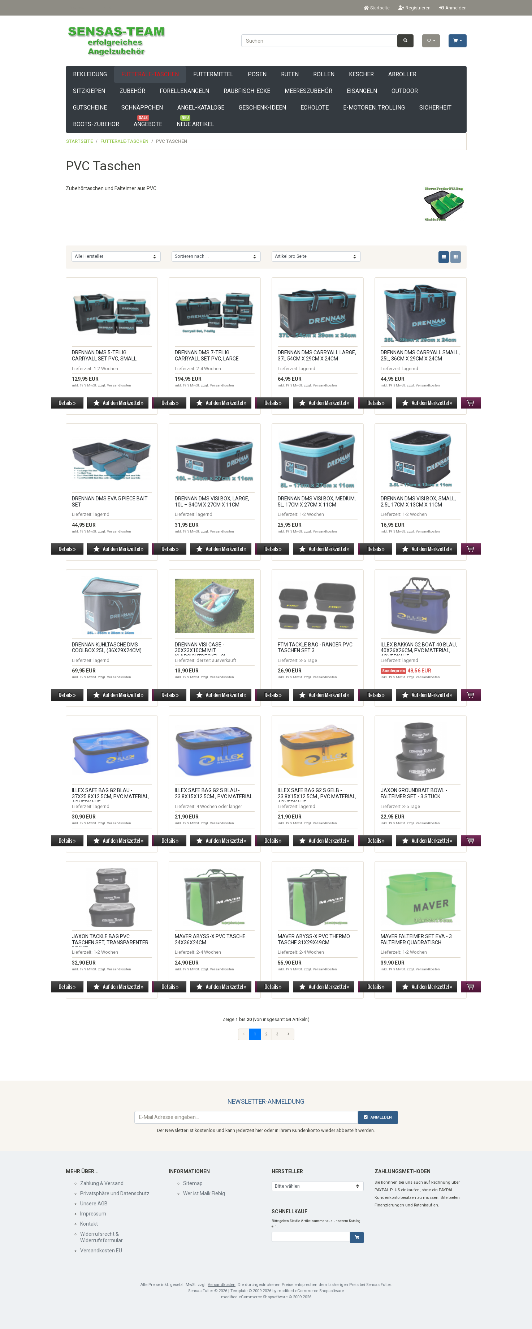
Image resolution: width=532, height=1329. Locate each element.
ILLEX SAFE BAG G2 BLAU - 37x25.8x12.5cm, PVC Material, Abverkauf (111, 796)
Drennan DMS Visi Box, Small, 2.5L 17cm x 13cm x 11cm (418, 502)
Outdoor (405, 90)
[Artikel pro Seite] (316, 256)
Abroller (402, 74)
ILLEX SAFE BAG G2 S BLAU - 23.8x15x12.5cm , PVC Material (213, 793)
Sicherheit (435, 107)
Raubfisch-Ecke (247, 90)
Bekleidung (90, 74)
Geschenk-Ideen (262, 107)
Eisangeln (362, 90)
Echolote (314, 107)
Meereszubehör (308, 90)
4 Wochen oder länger (219, 806)
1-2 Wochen (106, 368)
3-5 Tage (308, 660)
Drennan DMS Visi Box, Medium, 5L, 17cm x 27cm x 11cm (317, 502)
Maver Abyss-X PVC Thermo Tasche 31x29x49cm (314, 939)
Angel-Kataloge (200, 107)
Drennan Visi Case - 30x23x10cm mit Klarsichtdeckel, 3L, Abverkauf (201, 654)
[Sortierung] (216, 256)
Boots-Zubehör (96, 124)
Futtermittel (213, 74)
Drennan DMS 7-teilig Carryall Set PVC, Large (207, 356)
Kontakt (89, 1224)
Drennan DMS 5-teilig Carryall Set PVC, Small (104, 356)
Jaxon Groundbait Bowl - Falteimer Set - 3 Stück (414, 793)
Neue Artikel (195, 122)
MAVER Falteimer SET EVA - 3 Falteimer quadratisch (416, 939)
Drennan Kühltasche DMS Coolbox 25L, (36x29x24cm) (107, 648)
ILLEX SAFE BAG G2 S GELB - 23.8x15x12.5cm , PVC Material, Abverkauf (317, 796)
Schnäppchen (142, 107)
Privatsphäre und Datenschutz (115, 1193)
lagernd (307, 368)
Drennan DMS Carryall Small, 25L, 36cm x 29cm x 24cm (420, 356)
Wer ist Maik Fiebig (204, 1193)
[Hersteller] (116, 256)
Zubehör (132, 90)
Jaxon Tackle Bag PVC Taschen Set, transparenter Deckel (110, 942)
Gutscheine (90, 107)
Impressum (93, 1214)
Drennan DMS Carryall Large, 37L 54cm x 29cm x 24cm (317, 356)
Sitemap (193, 1183)
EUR (107, 7)
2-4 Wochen (208, 368)
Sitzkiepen (89, 90)
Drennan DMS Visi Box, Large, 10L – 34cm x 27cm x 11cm (212, 502)
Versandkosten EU (101, 1250)
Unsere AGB (94, 1203)
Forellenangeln (184, 90)
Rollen (323, 74)
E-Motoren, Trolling (374, 107)
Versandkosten (119, 385)
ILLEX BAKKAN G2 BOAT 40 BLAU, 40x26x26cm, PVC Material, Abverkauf (419, 651)
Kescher (361, 74)
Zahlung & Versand (102, 1183)
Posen (257, 74)
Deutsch (78, 7)
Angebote (148, 122)
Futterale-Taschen (150, 74)
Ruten (290, 74)
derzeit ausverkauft (216, 660)
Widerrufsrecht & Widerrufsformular (101, 1237)
